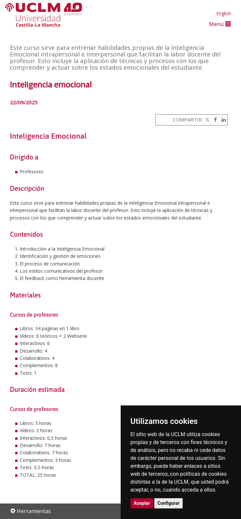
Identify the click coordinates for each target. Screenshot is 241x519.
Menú (220, 24)
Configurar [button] (169, 503)
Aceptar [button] (142, 503)
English (223, 13)
